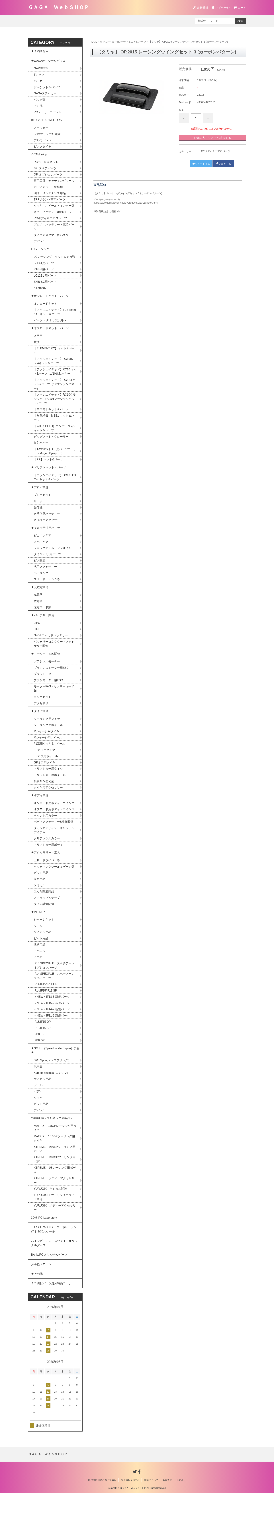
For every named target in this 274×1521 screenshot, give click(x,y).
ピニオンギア (42, 546)
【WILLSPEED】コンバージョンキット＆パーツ (55, 436)
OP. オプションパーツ (48, 177)
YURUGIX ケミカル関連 (50, 1212)
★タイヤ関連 (39, 725)
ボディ (38, 1113)
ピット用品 (41, 890)
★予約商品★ (39, 51)
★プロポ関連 (39, 496)
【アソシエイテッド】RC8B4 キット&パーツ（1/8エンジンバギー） (55, 391)
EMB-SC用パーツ (45, 286)
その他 (38, 107)
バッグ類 (39, 101)
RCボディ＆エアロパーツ (132, 41)
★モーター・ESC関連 (45, 667)
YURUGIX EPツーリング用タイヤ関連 (54, 1221)
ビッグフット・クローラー (51, 445)
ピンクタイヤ (42, 148)
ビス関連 (39, 571)
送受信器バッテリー (47, 523)
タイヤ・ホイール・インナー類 (54, 209)
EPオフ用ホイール (46, 771)
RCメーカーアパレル (47, 113)
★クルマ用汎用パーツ (45, 538)
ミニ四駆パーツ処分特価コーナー (53, 1310)
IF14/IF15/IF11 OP (46, 1004)
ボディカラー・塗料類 (48, 190)
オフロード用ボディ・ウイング (54, 825)
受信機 (38, 517)
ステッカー (41, 129)
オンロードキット (45, 309)
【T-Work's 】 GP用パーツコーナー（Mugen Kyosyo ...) (54, 460)
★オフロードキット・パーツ (50, 334)
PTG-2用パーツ (44, 274)
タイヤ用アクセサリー (48, 803)
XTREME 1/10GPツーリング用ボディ (55, 1183)
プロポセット (42, 504)
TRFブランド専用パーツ (50, 203)
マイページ (222, 7)
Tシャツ (39, 75)
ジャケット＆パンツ (47, 88)
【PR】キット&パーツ (48, 468)
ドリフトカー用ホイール (50, 790)
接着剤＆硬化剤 (44, 797)
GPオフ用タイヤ (44, 778)
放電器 (38, 613)
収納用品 (39, 897)
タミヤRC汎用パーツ (47, 565)
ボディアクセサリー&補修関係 (53, 838)
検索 (240, 20)
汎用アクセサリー (45, 578)
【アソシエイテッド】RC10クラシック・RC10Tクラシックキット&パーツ (55, 406)
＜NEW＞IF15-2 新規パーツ (52, 1023)
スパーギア (41, 552)
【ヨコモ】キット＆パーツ (51, 417)
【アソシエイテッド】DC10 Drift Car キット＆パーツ (55, 486)
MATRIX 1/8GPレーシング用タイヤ (55, 1151)
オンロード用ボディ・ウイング (54, 819)
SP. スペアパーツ (45, 171)
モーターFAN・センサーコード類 (54, 702)
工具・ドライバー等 (47, 878)
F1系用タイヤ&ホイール (49, 759)
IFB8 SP (39, 1055)
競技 (37, 348)
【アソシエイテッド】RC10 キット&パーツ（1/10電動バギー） (55, 378)
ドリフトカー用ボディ (48, 861)
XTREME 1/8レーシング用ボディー (55, 1193)
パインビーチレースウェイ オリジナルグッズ (54, 1268)
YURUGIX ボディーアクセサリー (55, 1232)
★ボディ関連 (39, 811)
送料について (151, 1508)
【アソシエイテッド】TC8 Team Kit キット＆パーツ (55, 318)
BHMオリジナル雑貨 (47, 136)
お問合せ (181, 1508)
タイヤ (38, 1119)
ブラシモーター (44, 687)
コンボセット (42, 711)
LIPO (37, 635)
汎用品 (38, 976)
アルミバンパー (44, 142)
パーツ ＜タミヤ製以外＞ (50, 326)
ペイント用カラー (45, 832)
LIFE (37, 642)
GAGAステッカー (45, 94)
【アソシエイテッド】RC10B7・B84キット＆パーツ (55, 368)
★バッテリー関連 (42, 627)
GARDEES (41, 69)
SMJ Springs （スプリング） (52, 1081)
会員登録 (202, 7)
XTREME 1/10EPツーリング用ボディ (55, 1172)
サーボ (38, 511)
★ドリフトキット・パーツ (48, 476)
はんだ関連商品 (44, 909)
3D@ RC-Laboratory (44, 1242)
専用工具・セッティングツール (54, 183)
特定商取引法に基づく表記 (102, 1508)
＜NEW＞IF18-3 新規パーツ (52, 1017)
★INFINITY (38, 930)
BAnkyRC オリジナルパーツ (49, 1280)
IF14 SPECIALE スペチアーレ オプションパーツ (56, 985)
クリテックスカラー (47, 855)
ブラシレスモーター (47, 675)
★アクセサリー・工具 (45, 870)
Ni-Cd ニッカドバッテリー (51, 648)
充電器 (38, 606)
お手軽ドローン (41, 1290)
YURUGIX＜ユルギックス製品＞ (52, 1140)
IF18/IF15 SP (42, 1048)
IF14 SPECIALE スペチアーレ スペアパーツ (56, 996)
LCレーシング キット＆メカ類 (54, 261)
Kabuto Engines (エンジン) (51, 1094)
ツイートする (201, 163)
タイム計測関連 (44, 922)
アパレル (39, 245)
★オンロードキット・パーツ (50, 301)
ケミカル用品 (42, 951)
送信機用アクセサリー (48, 530)
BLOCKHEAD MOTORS (46, 121)
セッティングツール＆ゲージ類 (54, 884)
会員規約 (167, 1508)
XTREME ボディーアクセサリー (54, 1204)
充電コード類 (42, 619)
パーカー (39, 82)
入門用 (38, 342)
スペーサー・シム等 (47, 590)
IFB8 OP (39, 1061)
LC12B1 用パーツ (45, 280)
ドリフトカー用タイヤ (48, 784)
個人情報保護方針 (130, 1508)
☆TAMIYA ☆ (107, 41)
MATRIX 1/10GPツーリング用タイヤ (54, 1161)
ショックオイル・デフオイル (52, 559)
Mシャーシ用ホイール (48, 752)
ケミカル (39, 903)
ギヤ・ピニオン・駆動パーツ (52, 215)
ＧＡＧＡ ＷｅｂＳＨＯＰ (58, 7)
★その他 (37, 1300)
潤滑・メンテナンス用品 (50, 196)
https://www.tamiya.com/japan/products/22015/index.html (125, 202)
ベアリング (41, 584)
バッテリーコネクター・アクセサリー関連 (54, 657)
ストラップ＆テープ (47, 916)
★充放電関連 (39, 598)
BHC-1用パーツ (44, 267)
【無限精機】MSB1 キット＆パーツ (54, 425)
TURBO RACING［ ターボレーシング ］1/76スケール (54, 1254)
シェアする (223, 163)
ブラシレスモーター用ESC (51, 681)
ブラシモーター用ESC (48, 694)
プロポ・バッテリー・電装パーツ (54, 230)
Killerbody (40, 293)
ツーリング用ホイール (48, 740)
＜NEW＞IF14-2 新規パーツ (52, 1029)
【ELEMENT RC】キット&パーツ (54, 357)
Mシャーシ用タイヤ (46, 746)
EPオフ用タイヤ (44, 765)
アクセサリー (42, 717)
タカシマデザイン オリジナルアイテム (54, 847)
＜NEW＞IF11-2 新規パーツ (52, 1036)
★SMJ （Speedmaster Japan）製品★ (54, 1071)
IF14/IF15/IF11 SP (46, 1010)
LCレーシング (41, 253)
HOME (93, 41)
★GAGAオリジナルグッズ (48, 61)
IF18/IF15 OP (42, 1042)
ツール (38, 944)
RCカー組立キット (46, 164)
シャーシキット (44, 938)
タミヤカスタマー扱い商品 (51, 239)
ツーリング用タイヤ (47, 733)
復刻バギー (41, 451)
